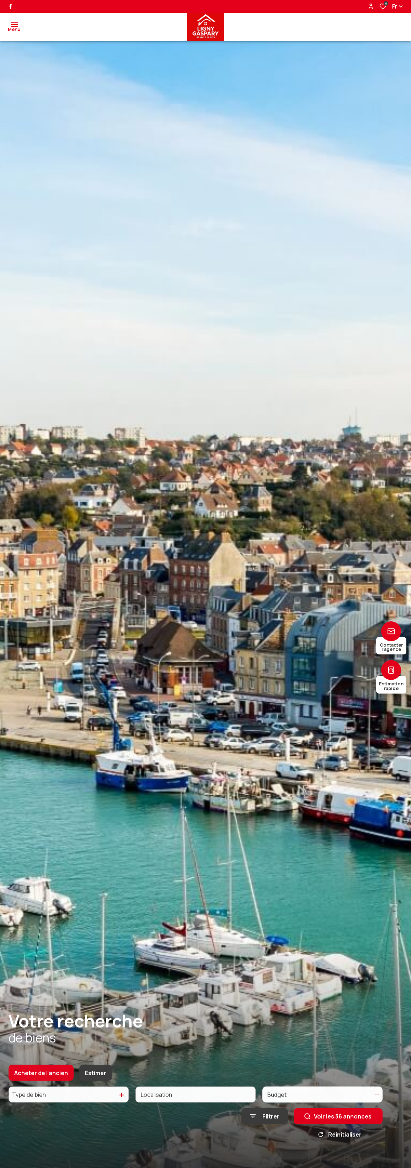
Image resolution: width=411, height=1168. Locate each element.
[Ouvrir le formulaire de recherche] (264, 1125)
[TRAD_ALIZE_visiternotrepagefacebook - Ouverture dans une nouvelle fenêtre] (10, 6)
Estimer (95, 1082)
